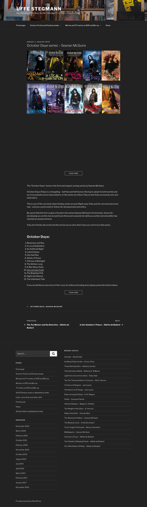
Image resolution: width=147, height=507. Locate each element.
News (108, 25)
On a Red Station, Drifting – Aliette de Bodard (82, 446)
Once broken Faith (35, 270)
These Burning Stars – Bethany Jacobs (79, 366)
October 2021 (21, 440)
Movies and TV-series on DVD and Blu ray (83, 25)
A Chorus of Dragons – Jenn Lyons (78, 385)
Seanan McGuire (54, 306)
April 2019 (20, 468)
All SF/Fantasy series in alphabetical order (32, 393)
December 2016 (22, 487)
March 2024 (21, 431)
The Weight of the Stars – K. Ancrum (79, 408)
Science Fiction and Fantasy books (45, 25)
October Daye (37, 306)
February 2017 (21, 478)
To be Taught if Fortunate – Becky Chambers (82, 427)
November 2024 (22, 426)
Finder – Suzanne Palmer (74, 399)
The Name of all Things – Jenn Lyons (78, 390)
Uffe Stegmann (39, 9)
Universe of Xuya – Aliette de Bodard (79, 437)
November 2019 (22, 450)
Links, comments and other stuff (29, 397)
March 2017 (21, 473)
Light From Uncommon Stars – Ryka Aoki (80, 376)
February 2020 (22, 445)
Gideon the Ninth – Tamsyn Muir (77, 413)
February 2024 (22, 435)
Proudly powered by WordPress (28, 501)
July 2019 (19, 464)
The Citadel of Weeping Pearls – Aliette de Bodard (84, 441)
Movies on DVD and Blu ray (26, 383)
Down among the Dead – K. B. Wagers (79, 394)
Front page (20, 25)
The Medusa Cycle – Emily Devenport (79, 423)
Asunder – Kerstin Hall (73, 357)
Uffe (47, 42)
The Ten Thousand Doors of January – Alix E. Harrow (85, 380)
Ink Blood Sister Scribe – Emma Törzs (79, 361)
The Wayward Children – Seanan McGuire (81, 418)
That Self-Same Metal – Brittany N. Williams (82, 371)
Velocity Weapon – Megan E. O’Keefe (79, 404)
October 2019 (21, 454)
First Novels (20, 402)
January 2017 (21, 482)
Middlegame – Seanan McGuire (77, 432)
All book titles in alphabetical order (29, 411)
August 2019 (21, 459)
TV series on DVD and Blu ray (27, 388)
